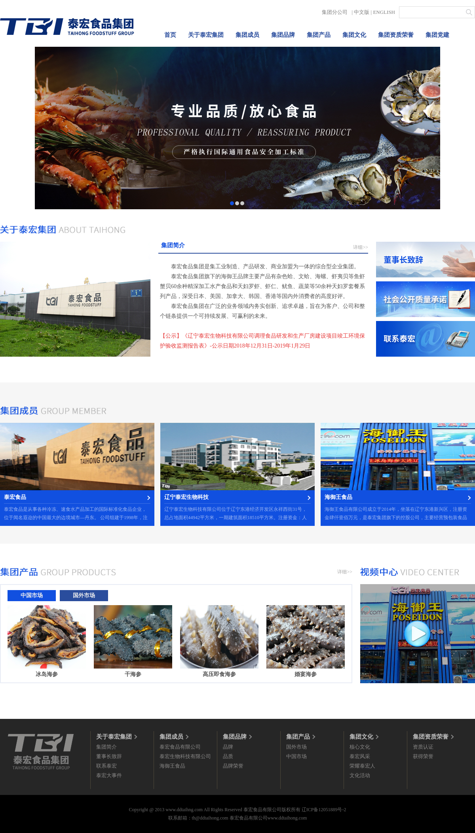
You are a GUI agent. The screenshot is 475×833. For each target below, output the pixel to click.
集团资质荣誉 (396, 35)
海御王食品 (172, 766)
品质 (228, 756)
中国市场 (296, 756)
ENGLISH (384, 12)
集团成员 (247, 35)
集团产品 (319, 35)
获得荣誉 (423, 756)
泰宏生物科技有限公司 (185, 756)
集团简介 (106, 747)
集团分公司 (335, 12)
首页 (170, 35)
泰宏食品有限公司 (180, 747)
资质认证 (423, 747)
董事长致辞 (109, 756)
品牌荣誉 (233, 766)
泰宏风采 (360, 756)
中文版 (361, 12)
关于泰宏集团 (206, 35)
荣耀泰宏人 (362, 766)
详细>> (360, 247)
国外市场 (296, 747)
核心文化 (360, 747)
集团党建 (437, 35)
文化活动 (360, 775)
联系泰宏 (106, 766)
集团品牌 (283, 35)
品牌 (228, 747)
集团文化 (354, 35)
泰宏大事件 (109, 775)
